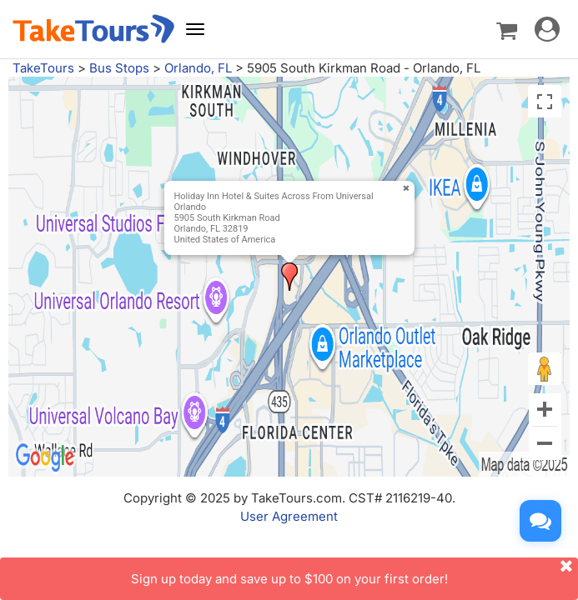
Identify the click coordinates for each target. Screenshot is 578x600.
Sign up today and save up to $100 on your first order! (355, 572)
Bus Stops (119, 68)
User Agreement (289, 516)
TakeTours (43, 68)
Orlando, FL (198, 68)
